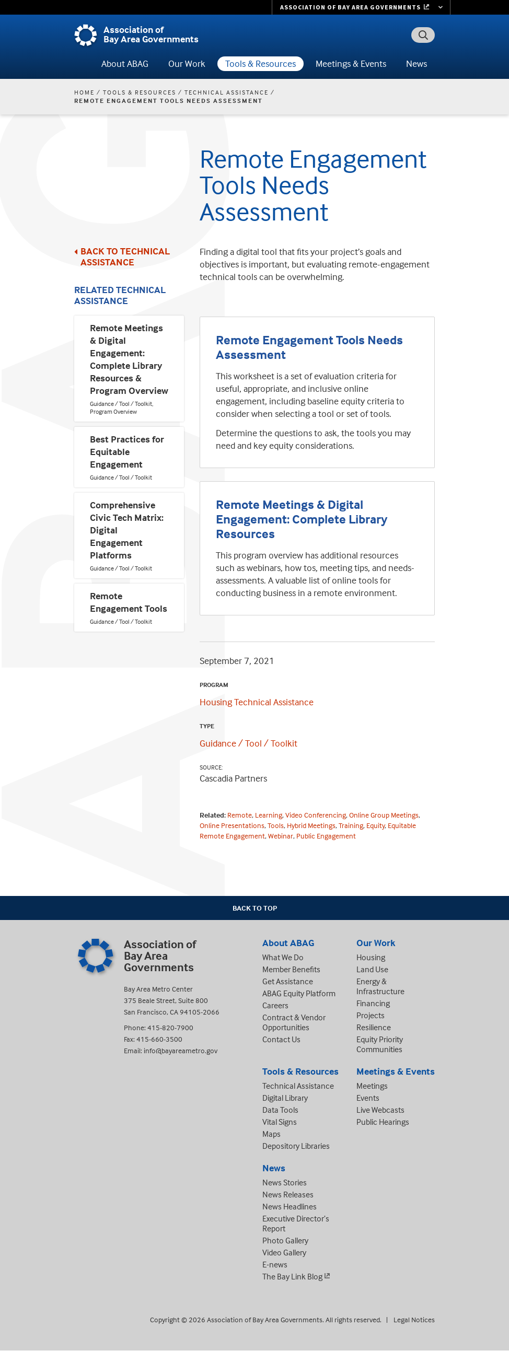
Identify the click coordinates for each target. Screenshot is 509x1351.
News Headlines (289, 1206)
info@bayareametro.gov (180, 1050)
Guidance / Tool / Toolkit (248, 743)
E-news (274, 1264)
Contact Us (281, 1039)
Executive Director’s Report (295, 1223)
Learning (268, 814)
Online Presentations (232, 825)
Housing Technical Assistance (257, 702)
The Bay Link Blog (292, 1276)
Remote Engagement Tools (128, 602)
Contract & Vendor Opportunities (294, 1022)
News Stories (284, 1182)
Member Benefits (291, 969)
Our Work (186, 63)
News (416, 63)
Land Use (372, 969)
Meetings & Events (351, 63)
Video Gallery (284, 1252)
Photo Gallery (285, 1240)
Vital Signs (279, 1121)
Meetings (372, 1085)
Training (351, 825)
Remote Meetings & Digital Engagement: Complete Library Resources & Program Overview (129, 359)
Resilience (373, 1027)
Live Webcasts (380, 1109)
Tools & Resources (260, 63)
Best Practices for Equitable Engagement (127, 451)
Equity (375, 825)
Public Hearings (382, 1121)
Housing (370, 957)
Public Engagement (326, 835)
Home (84, 92)
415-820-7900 (170, 1027)
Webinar (280, 835)
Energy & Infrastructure (380, 986)
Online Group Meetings (384, 814)
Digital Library (285, 1097)
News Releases (288, 1194)
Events (367, 1097)
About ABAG (124, 63)
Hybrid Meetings (311, 825)
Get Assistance (287, 981)
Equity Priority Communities (379, 1044)
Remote (239, 814)
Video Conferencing (315, 814)
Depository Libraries (296, 1145)
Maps (271, 1133)
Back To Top (255, 907)
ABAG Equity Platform (299, 993)
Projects (370, 1015)
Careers (275, 1005)
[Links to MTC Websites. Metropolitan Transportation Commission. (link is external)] (361, 7)
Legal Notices (414, 1319)
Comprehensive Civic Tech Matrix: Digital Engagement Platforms (127, 530)
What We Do (283, 957)
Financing (373, 1003)
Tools (276, 825)
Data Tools (280, 1109)
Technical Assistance (226, 92)
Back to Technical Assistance (125, 256)
